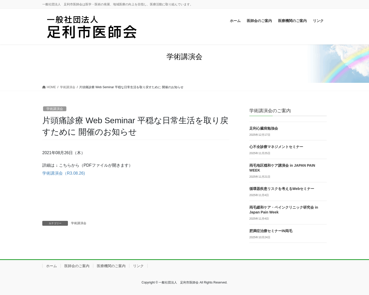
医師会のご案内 (76, 266)
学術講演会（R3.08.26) (63, 173)
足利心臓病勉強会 (263, 128)
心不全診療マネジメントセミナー (276, 147)
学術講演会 (54, 109)
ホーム (51, 266)
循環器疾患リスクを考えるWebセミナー (281, 189)
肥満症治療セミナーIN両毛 (270, 231)
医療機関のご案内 (111, 266)
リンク (138, 266)
